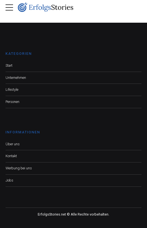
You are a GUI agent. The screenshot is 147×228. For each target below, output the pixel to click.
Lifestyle (12, 89)
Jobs (9, 180)
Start (9, 65)
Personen (12, 102)
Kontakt (11, 156)
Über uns (13, 144)
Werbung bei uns (19, 168)
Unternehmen (16, 78)
